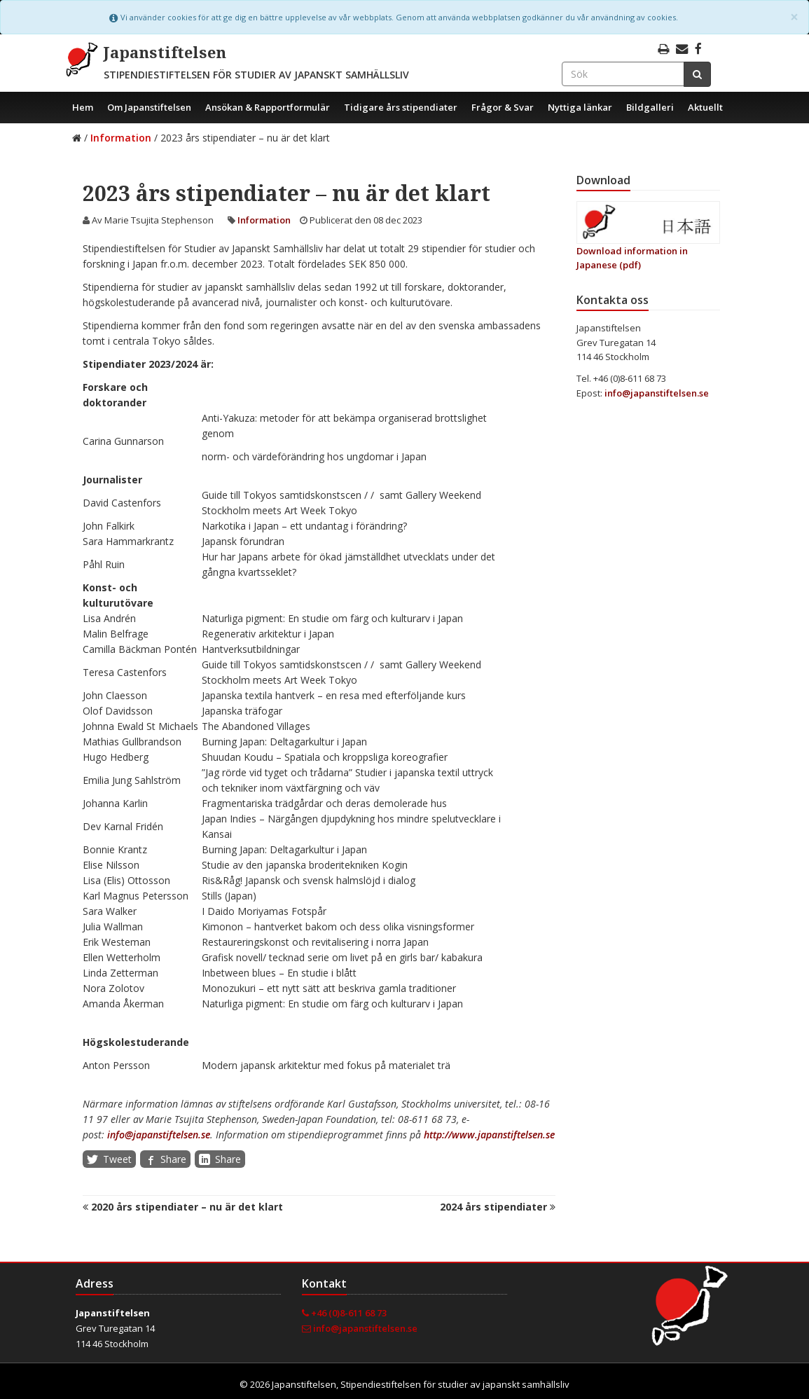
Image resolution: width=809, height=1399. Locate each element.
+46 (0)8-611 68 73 (344, 1313)
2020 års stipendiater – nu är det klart (183, 1206)
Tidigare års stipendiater (400, 107)
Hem (82, 107)
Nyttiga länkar (580, 107)
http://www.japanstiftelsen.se (489, 1134)
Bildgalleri (650, 107)
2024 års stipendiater (497, 1206)
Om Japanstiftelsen (149, 107)
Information (120, 137)
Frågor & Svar (502, 107)
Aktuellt (705, 107)
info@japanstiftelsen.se (158, 1134)
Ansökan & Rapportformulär (267, 107)
